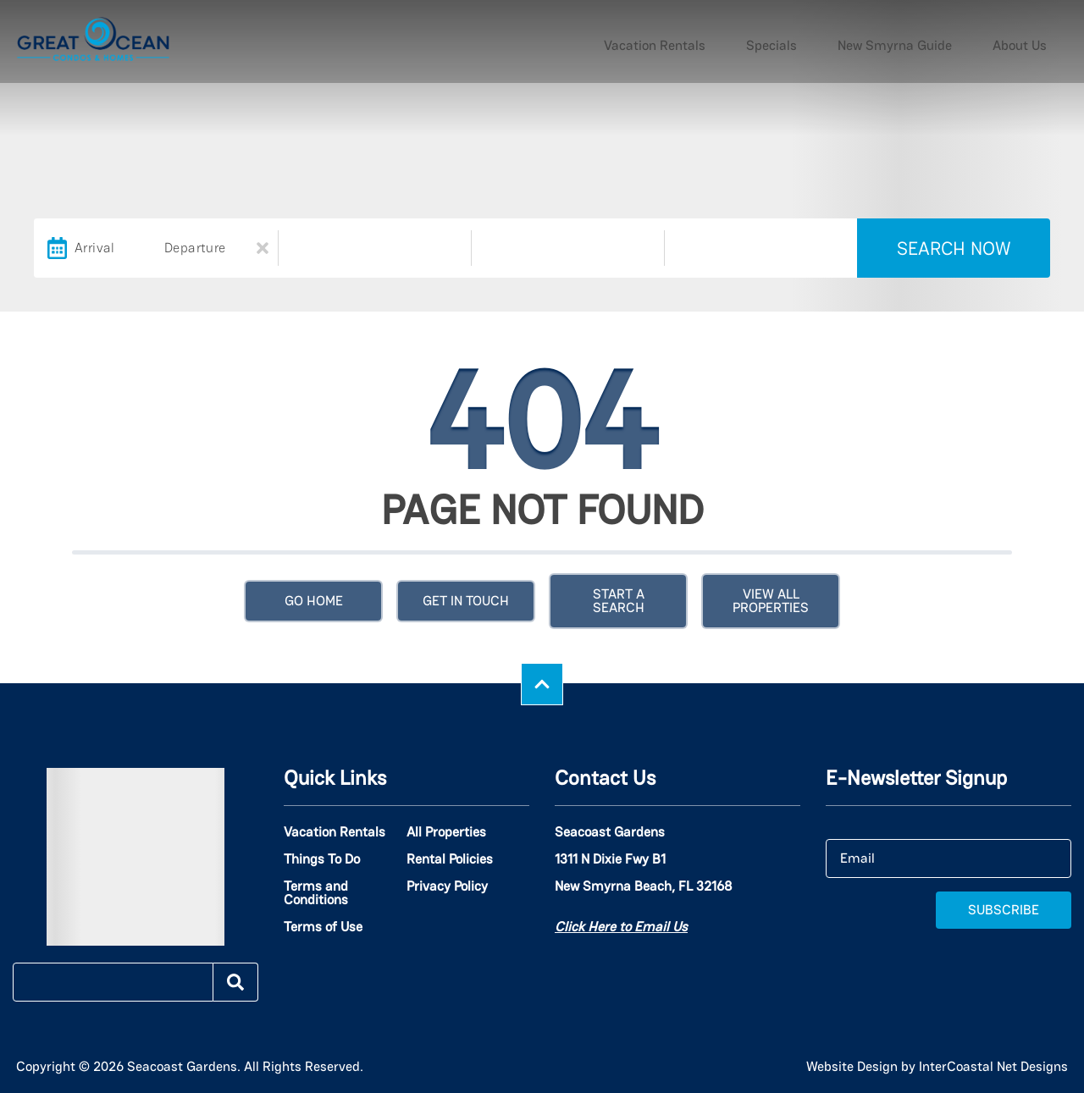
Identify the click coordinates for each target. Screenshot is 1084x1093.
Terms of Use (323, 927)
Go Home (314, 601)
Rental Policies (449, 859)
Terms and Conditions (316, 893)
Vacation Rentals (749, 42)
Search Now (954, 248)
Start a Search (618, 600)
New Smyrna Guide (935, 42)
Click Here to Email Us (621, 927)
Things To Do (322, 859)
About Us (1033, 42)
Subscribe (1003, 910)
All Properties (446, 832)
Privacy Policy (447, 886)
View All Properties (771, 600)
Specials (839, 42)
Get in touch (466, 601)
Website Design (852, 1066)
